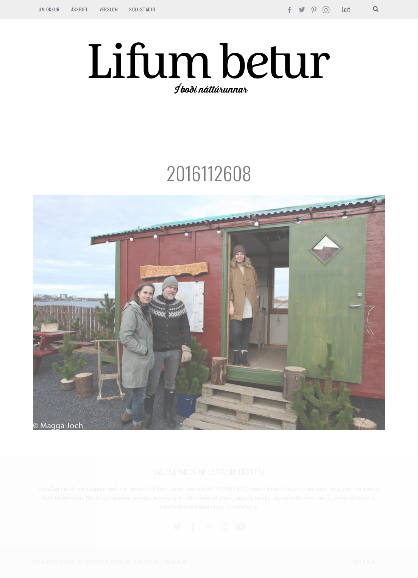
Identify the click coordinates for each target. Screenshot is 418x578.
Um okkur (49, 9)
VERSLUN (109, 9)
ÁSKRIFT (79, 9)
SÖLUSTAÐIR (142, 9)
